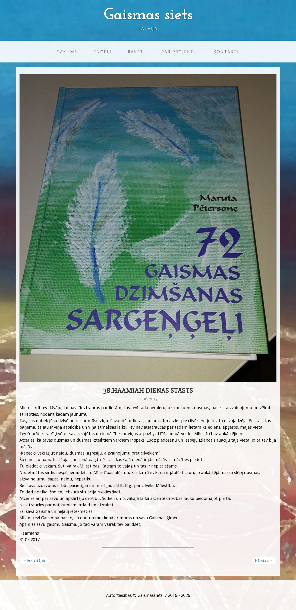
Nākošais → (264, 560)
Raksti (136, 51)
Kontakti (226, 51)
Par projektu (179, 51)
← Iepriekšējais (34, 560)
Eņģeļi (103, 51)
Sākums (67, 51)
